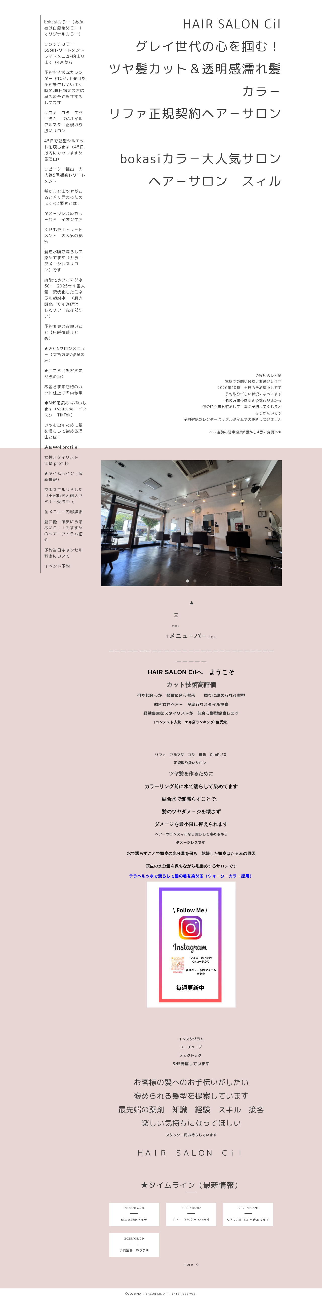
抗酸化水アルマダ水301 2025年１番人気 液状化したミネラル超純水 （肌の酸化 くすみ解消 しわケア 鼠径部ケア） (64, 298)
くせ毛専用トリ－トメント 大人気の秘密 (63, 235)
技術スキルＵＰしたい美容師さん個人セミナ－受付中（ (63, 495)
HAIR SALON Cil (149, 1293)
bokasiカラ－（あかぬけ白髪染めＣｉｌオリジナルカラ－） (63, 28)
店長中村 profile (60, 447)
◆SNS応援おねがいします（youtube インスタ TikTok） (65, 409)
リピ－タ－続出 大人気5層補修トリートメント (65, 175)
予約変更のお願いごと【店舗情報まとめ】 (63, 332)
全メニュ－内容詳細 (63, 511)
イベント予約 (57, 566)
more (191, 1264)
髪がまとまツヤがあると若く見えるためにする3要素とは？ (63, 197)
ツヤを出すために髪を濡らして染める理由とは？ (63, 431)
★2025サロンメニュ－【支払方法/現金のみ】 (64, 354)
